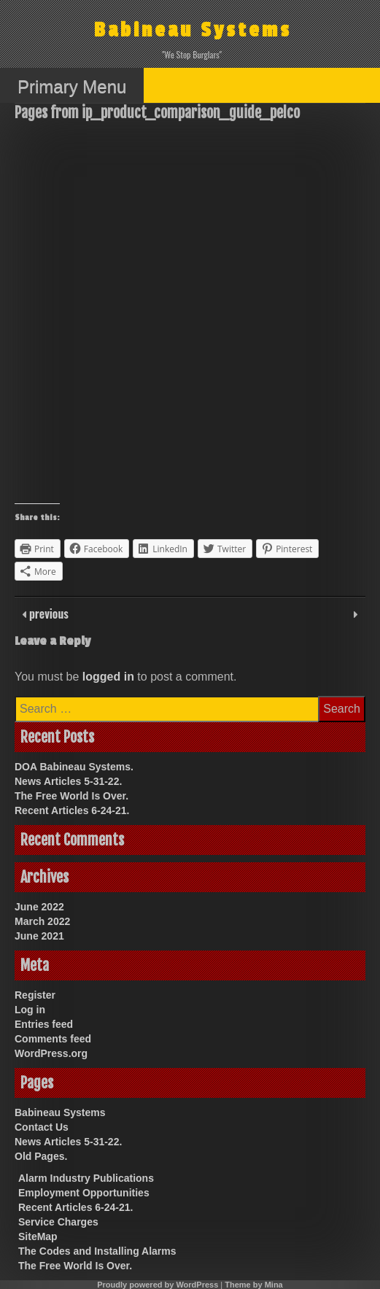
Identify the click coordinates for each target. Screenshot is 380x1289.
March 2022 (42, 921)
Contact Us (42, 1127)
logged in (108, 676)
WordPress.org (51, 1053)
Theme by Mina (253, 1284)
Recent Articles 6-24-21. (72, 810)
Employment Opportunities (84, 1193)
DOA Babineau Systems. (74, 767)
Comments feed (53, 1039)
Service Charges (58, 1222)
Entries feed (44, 1024)
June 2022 (39, 907)
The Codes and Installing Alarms (97, 1251)
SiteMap (38, 1236)
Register (35, 995)
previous (47, 613)
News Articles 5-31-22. (68, 781)
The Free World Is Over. (71, 796)
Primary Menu (72, 86)
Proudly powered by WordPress (157, 1284)
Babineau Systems (193, 30)
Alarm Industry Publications (86, 1178)
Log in (30, 1009)
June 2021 (39, 936)
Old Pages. (41, 1156)
